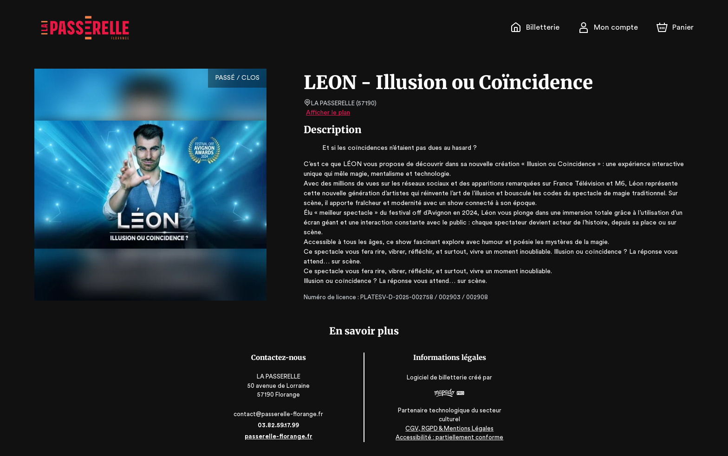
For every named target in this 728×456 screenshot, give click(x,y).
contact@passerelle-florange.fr (280, 414)
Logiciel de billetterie (436, 377)
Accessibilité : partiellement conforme (448, 437)
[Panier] (675, 27)
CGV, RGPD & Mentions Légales (448, 428)
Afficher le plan (327, 112)
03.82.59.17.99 (280, 425)
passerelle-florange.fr (280, 436)
